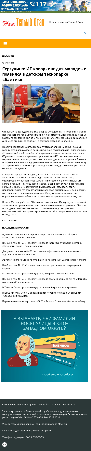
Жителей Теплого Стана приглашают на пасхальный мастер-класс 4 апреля (44, 259)
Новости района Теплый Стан (66, 22)
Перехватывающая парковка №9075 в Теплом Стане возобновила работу (43, 301)
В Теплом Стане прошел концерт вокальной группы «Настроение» (39, 287)
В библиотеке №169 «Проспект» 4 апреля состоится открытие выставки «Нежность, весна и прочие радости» (42, 244)
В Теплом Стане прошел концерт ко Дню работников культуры (38, 273)
